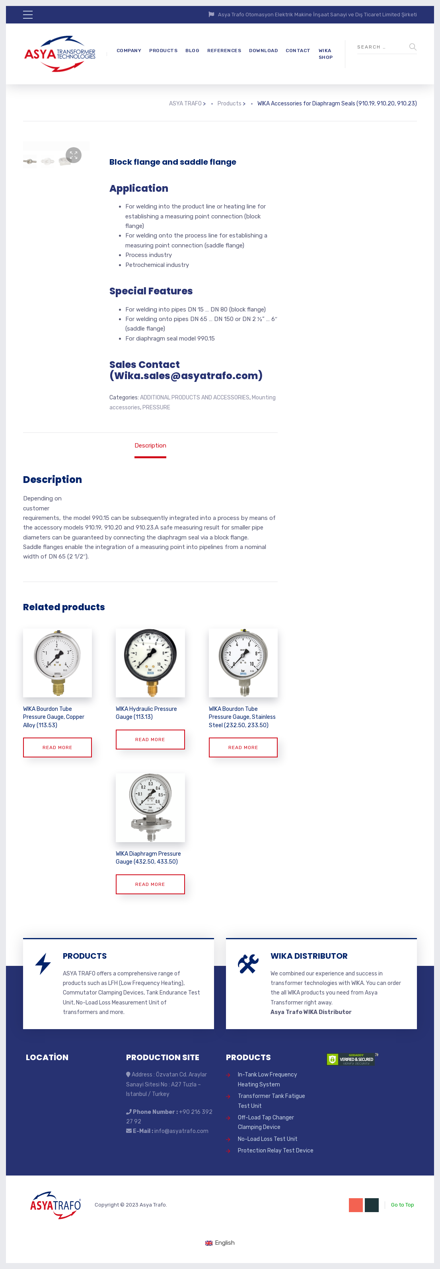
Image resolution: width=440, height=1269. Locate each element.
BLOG (192, 50)
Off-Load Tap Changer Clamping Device (266, 1122)
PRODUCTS (163, 50)
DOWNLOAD (263, 50)
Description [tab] (150, 445)
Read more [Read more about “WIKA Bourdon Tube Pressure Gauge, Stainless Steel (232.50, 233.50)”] (243, 747)
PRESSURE (156, 407)
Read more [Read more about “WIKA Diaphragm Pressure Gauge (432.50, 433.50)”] (150, 884)
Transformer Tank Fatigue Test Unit (271, 1101)
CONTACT (298, 50)
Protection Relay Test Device (275, 1150)
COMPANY (129, 50)
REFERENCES (224, 50)
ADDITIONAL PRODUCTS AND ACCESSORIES (194, 397)
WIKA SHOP (326, 54)
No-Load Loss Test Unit (268, 1139)
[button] (74, 155)
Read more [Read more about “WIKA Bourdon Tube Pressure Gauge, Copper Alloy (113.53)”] (57, 747)
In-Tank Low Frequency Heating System (267, 1079)
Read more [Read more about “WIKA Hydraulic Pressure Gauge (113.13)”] (150, 739)
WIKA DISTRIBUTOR (309, 955)
